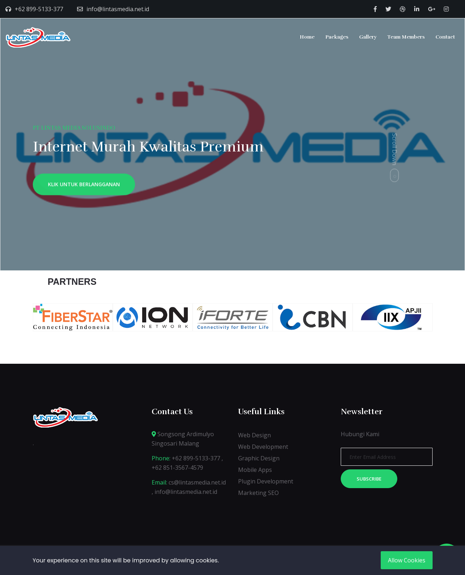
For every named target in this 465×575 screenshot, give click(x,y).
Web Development (263, 447)
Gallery (367, 37)
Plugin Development (265, 481)
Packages (336, 37)
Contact (445, 37)
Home (307, 37)
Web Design (254, 435)
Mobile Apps (255, 470)
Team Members (406, 37)
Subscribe (369, 479)
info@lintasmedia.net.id (117, 9)
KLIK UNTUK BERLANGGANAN (84, 186)
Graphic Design (259, 458)
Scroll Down (395, 149)
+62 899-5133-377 (39, 9)
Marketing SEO (258, 493)
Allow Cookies (406, 560)
